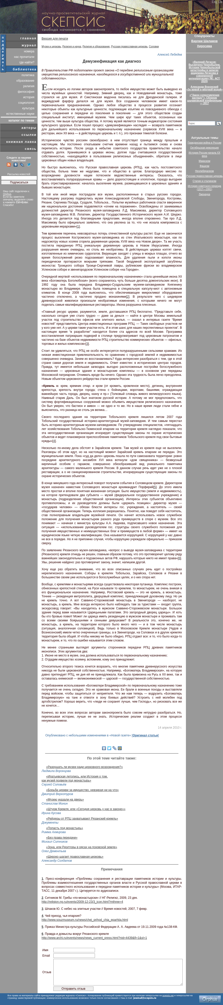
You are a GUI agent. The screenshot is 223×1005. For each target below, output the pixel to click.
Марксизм (204, 161)
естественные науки (20, 114)
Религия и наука (71, 46)
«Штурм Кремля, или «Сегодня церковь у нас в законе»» (86, 809)
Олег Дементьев (54, 851)
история (28, 97)
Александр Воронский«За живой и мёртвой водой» (204, 88)
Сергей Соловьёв (54, 784)
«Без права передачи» (61, 837)
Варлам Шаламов (204, 41)
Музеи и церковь (51, 46)
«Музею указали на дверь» (65, 799)
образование (25, 80)
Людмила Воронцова (56, 771)
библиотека (25, 69)
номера (29, 51)
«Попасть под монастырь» (64, 828)
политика (28, 75)
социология (26, 102)
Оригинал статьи (145, 735)
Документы (50, 822)
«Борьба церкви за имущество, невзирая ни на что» (82, 790)
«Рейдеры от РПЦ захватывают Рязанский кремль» (82, 818)
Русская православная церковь (129, 46)
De (220, 2)
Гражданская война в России (204, 142)
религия (28, 86)
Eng (214, 2)
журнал (29, 45)
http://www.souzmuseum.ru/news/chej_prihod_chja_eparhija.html (85, 920)
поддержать (3, 53)
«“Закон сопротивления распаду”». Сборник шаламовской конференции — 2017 (204, 99)
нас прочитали (24, 57)
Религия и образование (95, 46)
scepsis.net (168, 995)
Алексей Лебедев (170, 54)
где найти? (26, 62)
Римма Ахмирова (54, 832)
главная (28, 38)
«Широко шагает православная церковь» (74, 856)
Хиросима (204, 46)
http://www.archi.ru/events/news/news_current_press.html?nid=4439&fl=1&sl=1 (94, 938)
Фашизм (204, 166)
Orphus (7, 194)
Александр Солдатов (57, 860)
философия (26, 91)
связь (31, 149)
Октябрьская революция (204, 147)
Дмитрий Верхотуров (57, 794)
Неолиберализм (204, 171)
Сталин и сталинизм (204, 181)
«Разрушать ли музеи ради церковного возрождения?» (84, 767)
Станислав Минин (55, 803)
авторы (29, 128)
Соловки (154, 46)
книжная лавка (21, 142)
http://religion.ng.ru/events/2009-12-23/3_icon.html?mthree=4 (82, 902)
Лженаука (204, 194)
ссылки (29, 135)
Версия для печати (55, 38)
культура (28, 108)
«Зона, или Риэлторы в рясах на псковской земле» (81, 847)
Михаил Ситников (54, 841)
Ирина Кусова (51, 813)
